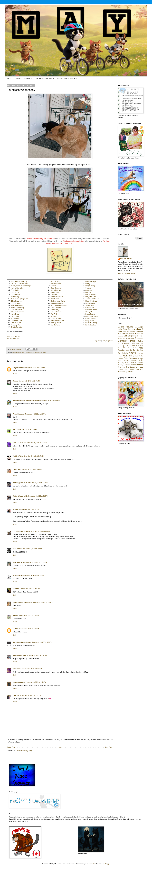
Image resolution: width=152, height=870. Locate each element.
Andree (15, 615)
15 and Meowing (125, 327)
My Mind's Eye (90, 281)
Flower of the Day (17, 308)
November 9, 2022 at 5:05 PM (32, 669)
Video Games (129, 369)
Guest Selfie (132, 348)
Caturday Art (130, 338)
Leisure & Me (16, 323)
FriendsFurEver (56, 312)
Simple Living (16, 292)
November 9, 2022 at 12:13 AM (35, 368)
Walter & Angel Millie (20, 496)
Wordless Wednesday (19, 281)
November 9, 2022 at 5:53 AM (38, 483)
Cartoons (120, 336)
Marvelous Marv (57, 290)
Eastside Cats (18, 575)
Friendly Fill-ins (124, 346)
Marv (125, 355)
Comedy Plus (23, 352)
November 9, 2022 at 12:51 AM (50, 401)
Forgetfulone (90, 314)
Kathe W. (16, 589)
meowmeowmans (19, 682)
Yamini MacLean (18, 414)
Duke (14, 429)
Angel (135, 327)
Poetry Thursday (129, 358)
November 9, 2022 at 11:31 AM (36, 562)
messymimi (17, 669)
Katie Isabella (17, 549)
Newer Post (11, 747)
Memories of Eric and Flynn (23, 602)
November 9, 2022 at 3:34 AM (32, 469)
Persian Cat (15, 294)
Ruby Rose (89, 321)
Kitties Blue (89, 308)
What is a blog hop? (14, 336)
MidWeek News (17, 305)
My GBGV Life (90, 294)
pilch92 (15, 629)
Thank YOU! (132, 365)
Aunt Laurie (126, 331)
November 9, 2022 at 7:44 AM (41, 531)
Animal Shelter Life (92, 299)
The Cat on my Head (134, 367)
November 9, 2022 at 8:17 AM (33, 549)
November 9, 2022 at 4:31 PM (37, 655)
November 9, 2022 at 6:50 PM (36, 682)
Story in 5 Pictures (137, 362)
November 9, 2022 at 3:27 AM (34, 456)
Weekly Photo (56, 323)
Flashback (127, 343)
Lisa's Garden (90, 325)
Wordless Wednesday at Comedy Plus (41, 239)
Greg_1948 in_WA (19, 562)
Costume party (56, 318)
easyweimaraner (18, 368)
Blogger (107, 864)
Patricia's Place (91, 310)
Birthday (125, 334)
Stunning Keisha (123, 365)
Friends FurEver (137, 345)
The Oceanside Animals (21, 531)
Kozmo (30, 352)
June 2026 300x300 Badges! (67, 78)
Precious (125, 360)
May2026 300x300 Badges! (45, 78)
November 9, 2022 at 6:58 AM (29, 509)
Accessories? (56, 284)
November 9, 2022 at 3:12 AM (37, 443)
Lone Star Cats (16, 321)
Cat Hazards (90, 303)
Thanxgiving (89, 305)
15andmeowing (16, 301)
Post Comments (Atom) (24, 751)
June (141, 350)
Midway (131, 356)
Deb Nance (55, 299)
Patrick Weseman (57, 321)
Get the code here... (14, 338)
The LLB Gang (56, 308)
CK (142, 333)
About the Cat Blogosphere (23, 78)
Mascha (53, 316)
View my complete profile (126, 273)
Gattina (88, 292)
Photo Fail (120, 358)
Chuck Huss (17, 469)
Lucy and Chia (90, 297)
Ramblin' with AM (57, 297)
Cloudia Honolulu (17, 312)
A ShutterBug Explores (19, 299)
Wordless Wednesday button (73, 241)
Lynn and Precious (19, 443)
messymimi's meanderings (21, 286)
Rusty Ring (15, 316)
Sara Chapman (56, 288)
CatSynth (88, 312)
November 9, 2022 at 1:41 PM (43, 602)
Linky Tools (97, 341)
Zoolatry (54, 294)
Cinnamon (15, 352)
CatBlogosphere (57, 303)
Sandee (15, 509)
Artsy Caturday (129, 329)
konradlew (92, 864)
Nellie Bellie (139, 356)
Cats (124, 338)
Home (9, 78)
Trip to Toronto (16, 327)
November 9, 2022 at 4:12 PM (29, 629)
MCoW (53, 286)
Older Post (108, 747)
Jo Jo (132, 350)
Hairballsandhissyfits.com (22, 642)
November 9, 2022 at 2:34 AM (27, 429)
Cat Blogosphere (131, 336)
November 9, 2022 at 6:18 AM (38, 496)
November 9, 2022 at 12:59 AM (35, 414)
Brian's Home (16, 303)
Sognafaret (55, 292)
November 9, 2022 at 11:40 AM (33, 575)
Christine (16, 695)
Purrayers (134, 360)
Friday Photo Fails (137, 343)
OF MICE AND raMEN (19, 284)
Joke (137, 350)
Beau (119, 333)
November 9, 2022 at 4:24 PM (42, 642)
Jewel (127, 350)
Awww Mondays (136, 331)
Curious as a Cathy (58, 301)
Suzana (88, 288)
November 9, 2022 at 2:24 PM (29, 615)
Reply (15, 374)
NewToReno (55, 325)
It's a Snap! (15, 314)
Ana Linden (15, 290)
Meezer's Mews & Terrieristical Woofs (26, 401)
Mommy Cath (16, 325)
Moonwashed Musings (59, 305)
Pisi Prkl (54, 314)
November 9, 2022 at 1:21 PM (30, 589)
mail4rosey (15, 297)
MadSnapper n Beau (20, 483)
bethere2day (55, 281)
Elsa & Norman (16, 310)
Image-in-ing (90, 286)
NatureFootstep (91, 301)
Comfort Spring (91, 323)
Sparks (127, 363)
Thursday (120, 369)
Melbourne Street (91, 316)
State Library (16, 318)
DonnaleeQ (55, 310)
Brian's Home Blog (19, 655)
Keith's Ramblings (17, 288)
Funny (87, 284)
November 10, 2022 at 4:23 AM (30, 695)
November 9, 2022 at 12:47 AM (29, 381)
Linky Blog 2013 (107, 341)
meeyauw (88, 290)
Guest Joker (122, 348)
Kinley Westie (90, 318)
